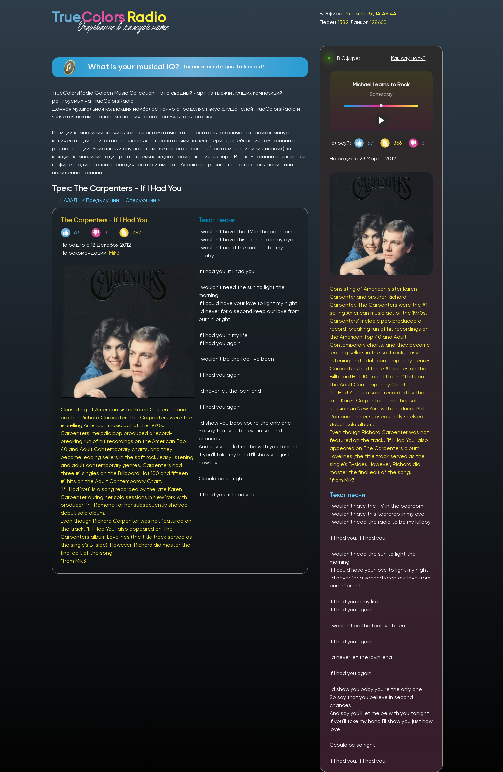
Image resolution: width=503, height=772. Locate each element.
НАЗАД (69, 200)
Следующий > (142, 200)
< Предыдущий (100, 200)
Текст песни (347, 495)
